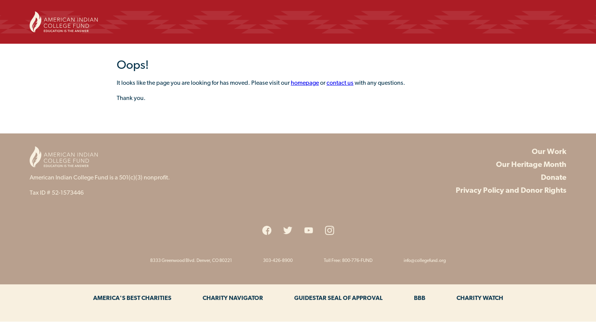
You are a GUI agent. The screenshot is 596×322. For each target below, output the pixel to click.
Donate (553, 178)
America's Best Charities (132, 298)
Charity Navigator (233, 298)
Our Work (549, 152)
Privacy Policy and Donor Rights (511, 191)
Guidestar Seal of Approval (338, 298)
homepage (305, 83)
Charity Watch (480, 298)
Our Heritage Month (531, 165)
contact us (340, 83)
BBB (419, 298)
